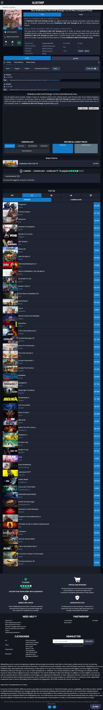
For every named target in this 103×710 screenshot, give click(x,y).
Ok (49, 707)
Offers (7, 62)
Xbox (7, 645)
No (54, 707)
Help (95, 707)
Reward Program (31, 645)
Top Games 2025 (31, 653)
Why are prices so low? (13, 625)
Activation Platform (41, 69)
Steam (44, 53)
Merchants (67, 623)
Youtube (95, 621)
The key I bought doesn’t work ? (15, 627)
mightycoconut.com (48, 46)
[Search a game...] (51, 7)
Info (42, 15)
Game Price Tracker (32, 643)
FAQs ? (7, 631)
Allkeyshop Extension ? (12, 633)
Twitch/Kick (68, 621)
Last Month (44, 146)
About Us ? (8, 621)
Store (8, 69)
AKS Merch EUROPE (32, 657)
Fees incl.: (91, 69)
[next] (20, 28)
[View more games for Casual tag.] (81, 52)
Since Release (9, 146)
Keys (55, 69)
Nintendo (8, 654)
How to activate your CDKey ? (15, 629)
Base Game (29, 62)
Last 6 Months (32, 146)
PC (6, 641)
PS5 (81, 43)
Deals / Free (30, 649)
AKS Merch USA (31, 655)
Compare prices (54, 80)
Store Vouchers (31, 641)
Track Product (27, 151)
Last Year (21, 146)
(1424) (70, 171)
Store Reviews (30, 651)
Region (17, 69)
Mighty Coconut (47, 48)
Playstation (9, 650)
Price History (17, 62)
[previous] (5, 28)
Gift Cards (29, 647)
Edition (27, 69)
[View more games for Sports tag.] (87, 52)
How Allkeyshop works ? (13, 623)
